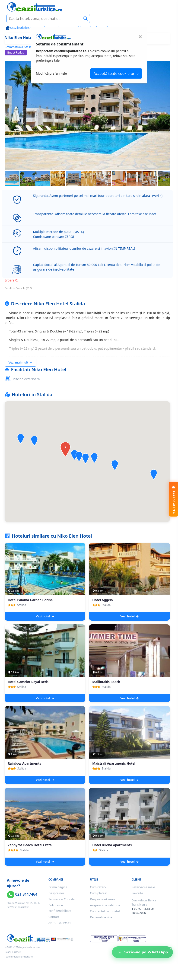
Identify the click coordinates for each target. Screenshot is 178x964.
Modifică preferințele (51, 73)
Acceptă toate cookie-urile (116, 73)
